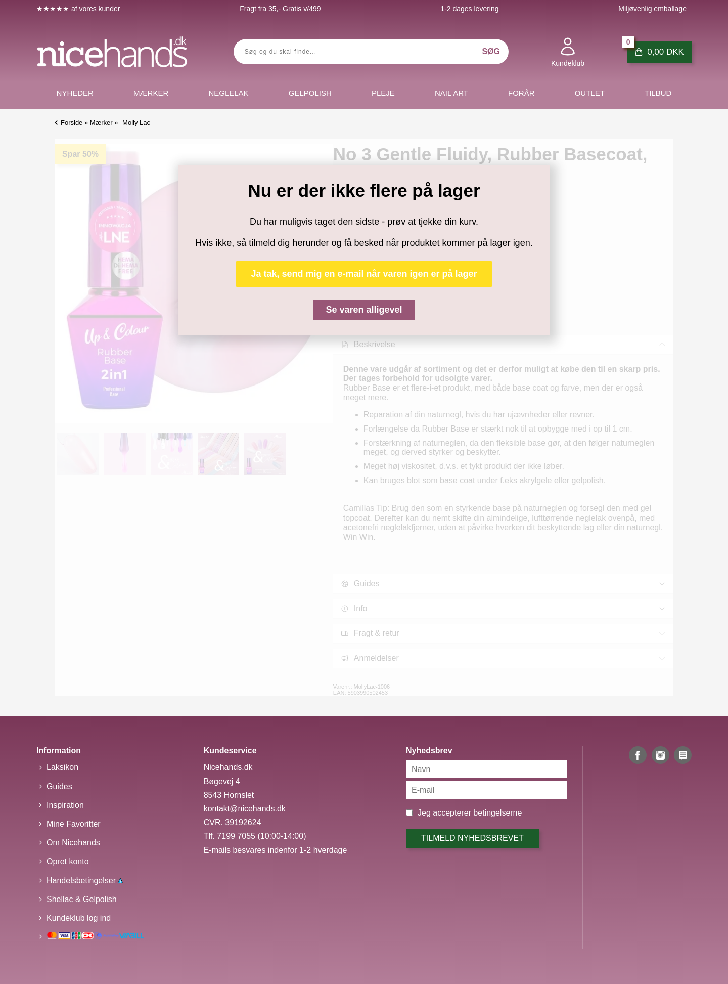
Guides (59, 786)
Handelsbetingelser (85, 880)
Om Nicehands (73, 842)
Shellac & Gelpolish (82, 899)
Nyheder (75, 93)
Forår (521, 93)
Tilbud (658, 93)
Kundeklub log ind (79, 918)
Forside (71, 122)
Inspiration (65, 805)
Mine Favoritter (74, 824)
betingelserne (497, 812)
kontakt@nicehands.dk (245, 808)
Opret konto (68, 861)
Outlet (590, 93)
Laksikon (62, 767)
